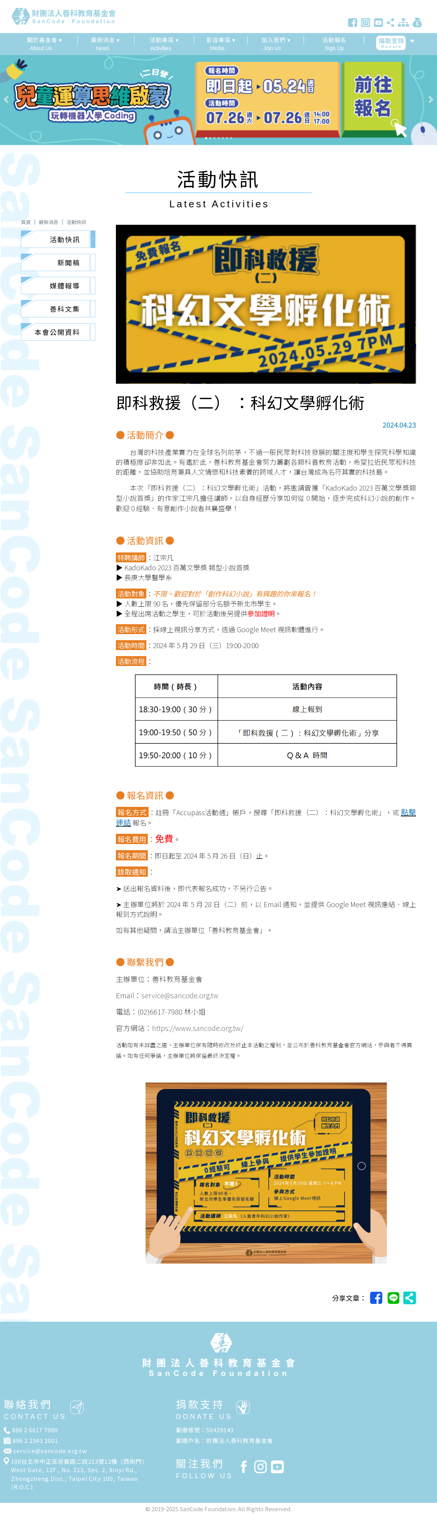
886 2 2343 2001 (35, 1440)
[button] (33, 99)
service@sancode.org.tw (50, 1451)
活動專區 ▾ (164, 40)
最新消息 (49, 222)
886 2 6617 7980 (35, 1430)
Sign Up (334, 43)
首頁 (26, 222)
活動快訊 (76, 222)
